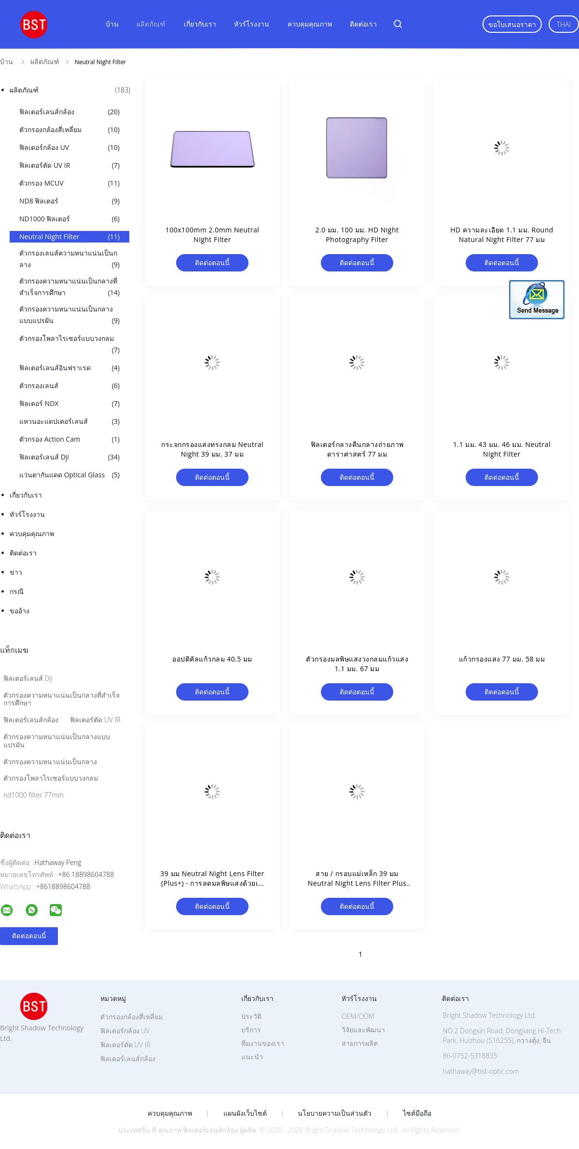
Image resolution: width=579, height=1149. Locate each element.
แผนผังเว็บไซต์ (245, 1113)
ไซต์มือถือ (417, 1113)
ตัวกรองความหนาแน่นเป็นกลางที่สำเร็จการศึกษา (69, 287)
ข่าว (16, 572)
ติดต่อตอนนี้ (212, 262)
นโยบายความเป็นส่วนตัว (335, 1113)
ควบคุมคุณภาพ (310, 23)
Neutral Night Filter (69, 237)
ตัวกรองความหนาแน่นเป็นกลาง (50, 761)
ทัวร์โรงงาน (251, 23)
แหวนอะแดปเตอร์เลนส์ (69, 421)
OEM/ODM (358, 1016)
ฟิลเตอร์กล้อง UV (69, 147)
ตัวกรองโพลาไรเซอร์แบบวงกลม (69, 345)
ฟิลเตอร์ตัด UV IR (69, 165)
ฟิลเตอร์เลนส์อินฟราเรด (69, 368)
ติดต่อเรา (363, 23)
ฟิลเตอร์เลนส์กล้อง (69, 112)
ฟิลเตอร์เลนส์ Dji (69, 457)
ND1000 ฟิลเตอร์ (69, 219)
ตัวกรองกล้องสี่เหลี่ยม (69, 129)
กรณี (17, 591)
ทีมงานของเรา (262, 1043)
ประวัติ (251, 1016)
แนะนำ (252, 1056)
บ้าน (112, 23)
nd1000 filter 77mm (33, 794)
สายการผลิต (360, 1043)
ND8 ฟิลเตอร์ (69, 201)
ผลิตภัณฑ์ (151, 23)
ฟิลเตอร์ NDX (69, 403)
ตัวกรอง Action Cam (69, 439)
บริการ (251, 1029)
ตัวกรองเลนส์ (69, 386)
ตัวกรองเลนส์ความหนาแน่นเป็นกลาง (69, 259)
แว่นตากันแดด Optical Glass (69, 475)
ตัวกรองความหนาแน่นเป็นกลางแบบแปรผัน (69, 315)
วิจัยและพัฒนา (363, 1029)
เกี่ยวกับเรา (200, 23)
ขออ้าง (19, 610)
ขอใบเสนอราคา (512, 24)
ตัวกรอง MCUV (69, 183)
